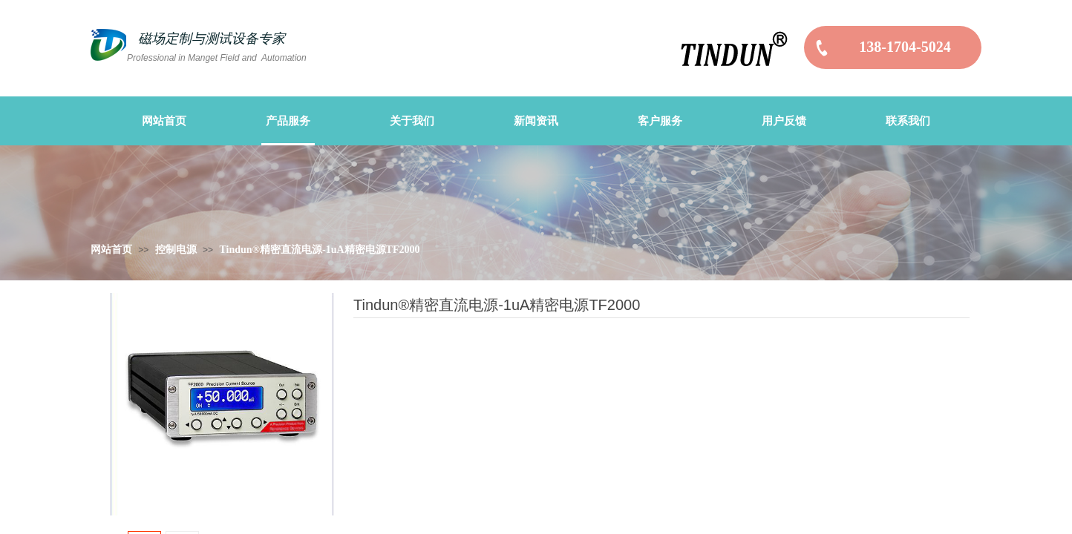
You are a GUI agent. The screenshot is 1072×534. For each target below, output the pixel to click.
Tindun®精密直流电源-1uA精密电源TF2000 (319, 249)
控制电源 (176, 249)
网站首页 (111, 249)
